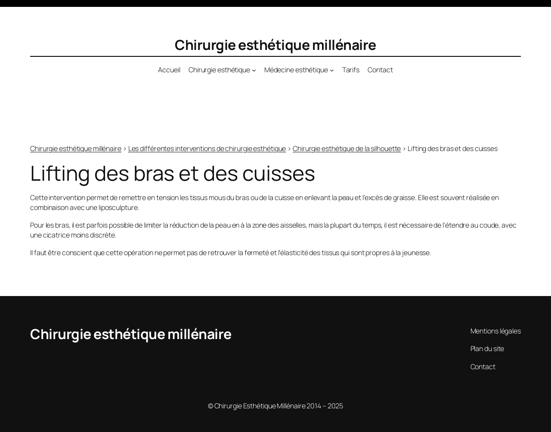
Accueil (169, 69)
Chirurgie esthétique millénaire (275, 44)
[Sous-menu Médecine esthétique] (332, 70)
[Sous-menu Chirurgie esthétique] (254, 70)
